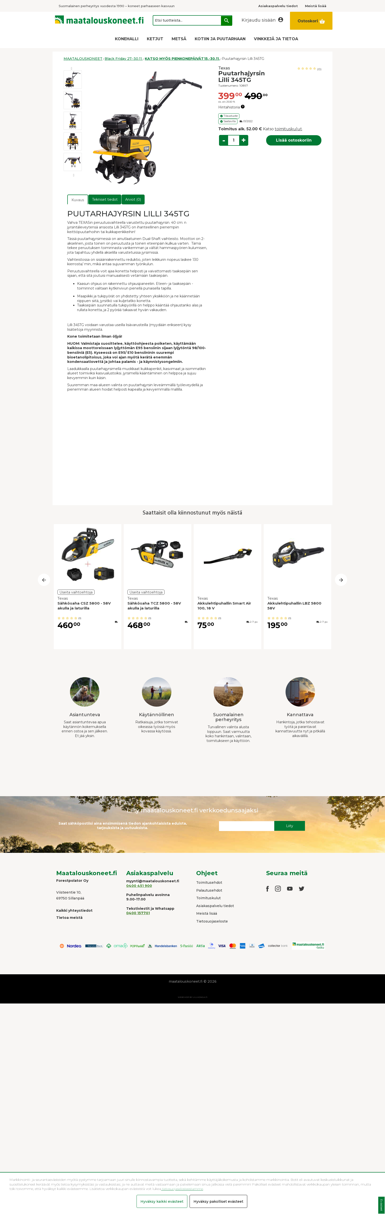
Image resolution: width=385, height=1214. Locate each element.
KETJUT (155, 39)
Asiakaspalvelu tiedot (215, 906)
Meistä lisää (206, 913)
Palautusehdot (209, 890)
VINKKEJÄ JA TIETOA (276, 39)
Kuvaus (77, 200)
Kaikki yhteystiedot (74, 910)
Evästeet (381, 1205)
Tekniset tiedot (105, 199)
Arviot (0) (133, 199)
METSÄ (179, 39)
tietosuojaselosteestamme (182, 1189)
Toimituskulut (208, 898)
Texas (224, 68)
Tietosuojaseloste (212, 921)
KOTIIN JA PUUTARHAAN (220, 39)
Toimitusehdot (209, 882)
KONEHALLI (126, 39)
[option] (73, 79)
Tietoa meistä (69, 917)
